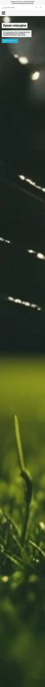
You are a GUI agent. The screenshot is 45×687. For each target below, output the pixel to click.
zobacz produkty (10, 41)
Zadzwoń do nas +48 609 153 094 (22, 2)
